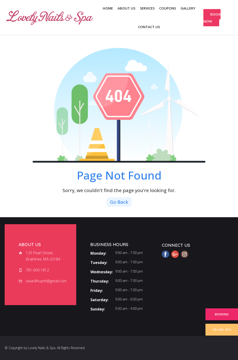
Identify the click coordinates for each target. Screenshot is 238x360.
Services (147, 8)
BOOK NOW (212, 17)
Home (108, 8)
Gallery (188, 8)
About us (126, 8)
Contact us (149, 26)
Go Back (119, 202)
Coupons (167, 8)
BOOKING (222, 314)
